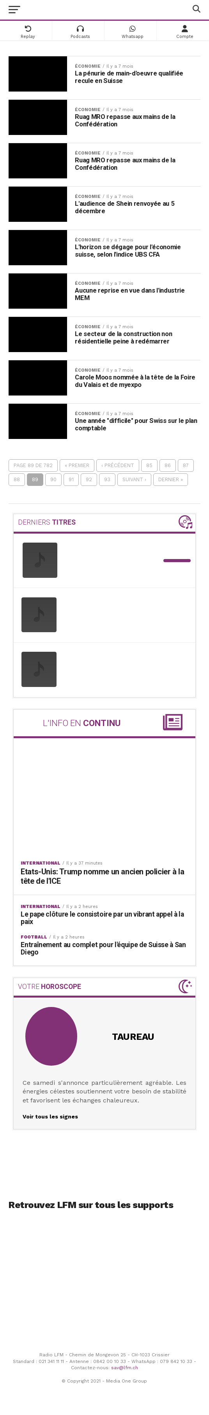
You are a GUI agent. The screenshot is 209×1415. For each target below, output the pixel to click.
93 (107, 479)
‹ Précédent (117, 465)
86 (168, 465)
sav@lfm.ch (124, 1367)
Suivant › (134, 479)
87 (186, 465)
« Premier (77, 465)
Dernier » (170, 479)
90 (53, 479)
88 (17, 479)
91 (71, 479)
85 (149, 465)
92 (89, 479)
